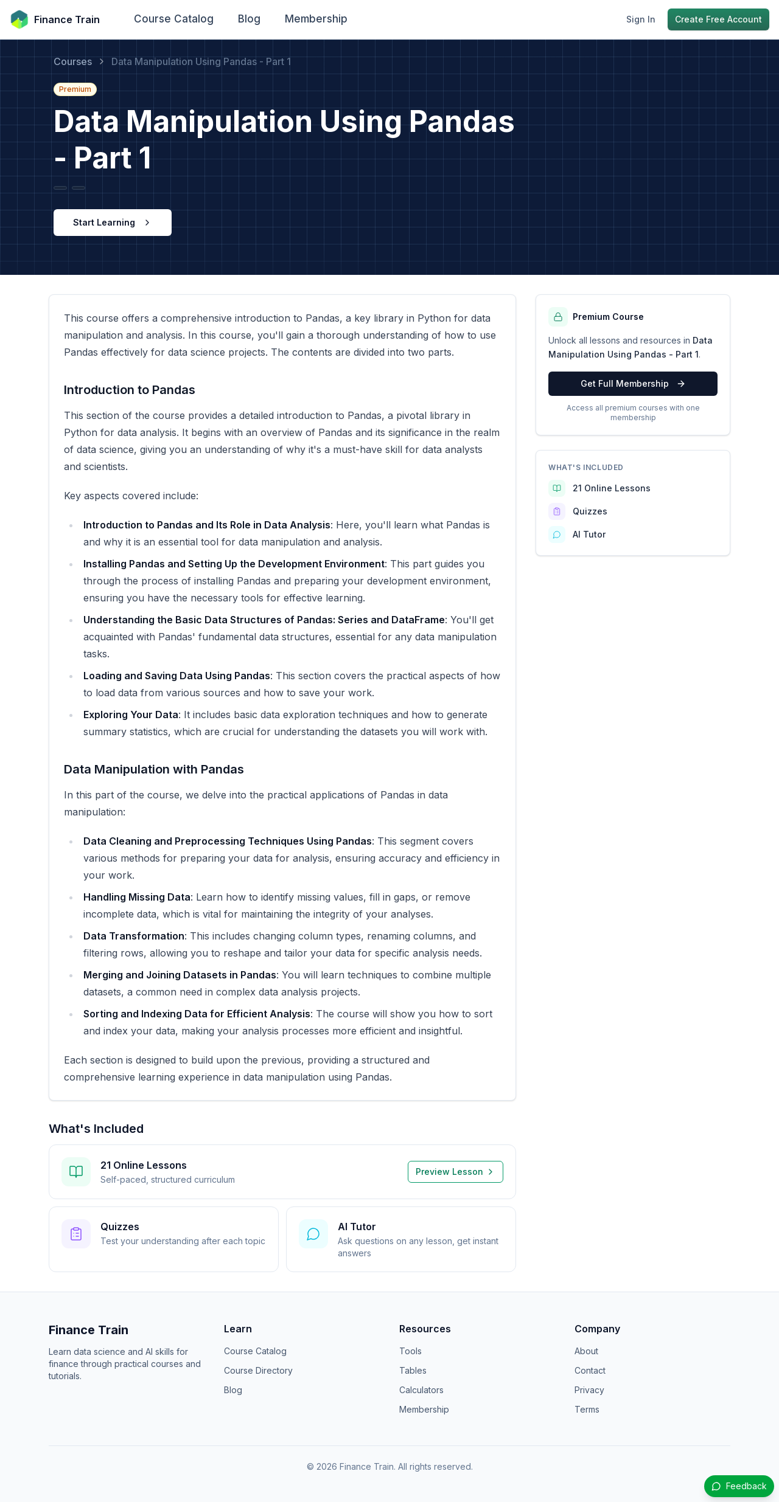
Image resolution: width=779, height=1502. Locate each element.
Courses (73, 61)
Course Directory (258, 1370)
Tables (413, 1370)
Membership (316, 19)
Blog (249, 19)
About (586, 1351)
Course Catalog (174, 19)
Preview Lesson (455, 1171)
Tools (410, 1351)
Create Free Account (718, 19)
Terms (587, 1409)
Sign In (640, 19)
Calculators (421, 1390)
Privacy (589, 1390)
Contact (590, 1370)
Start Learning (112, 222)
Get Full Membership (633, 383)
